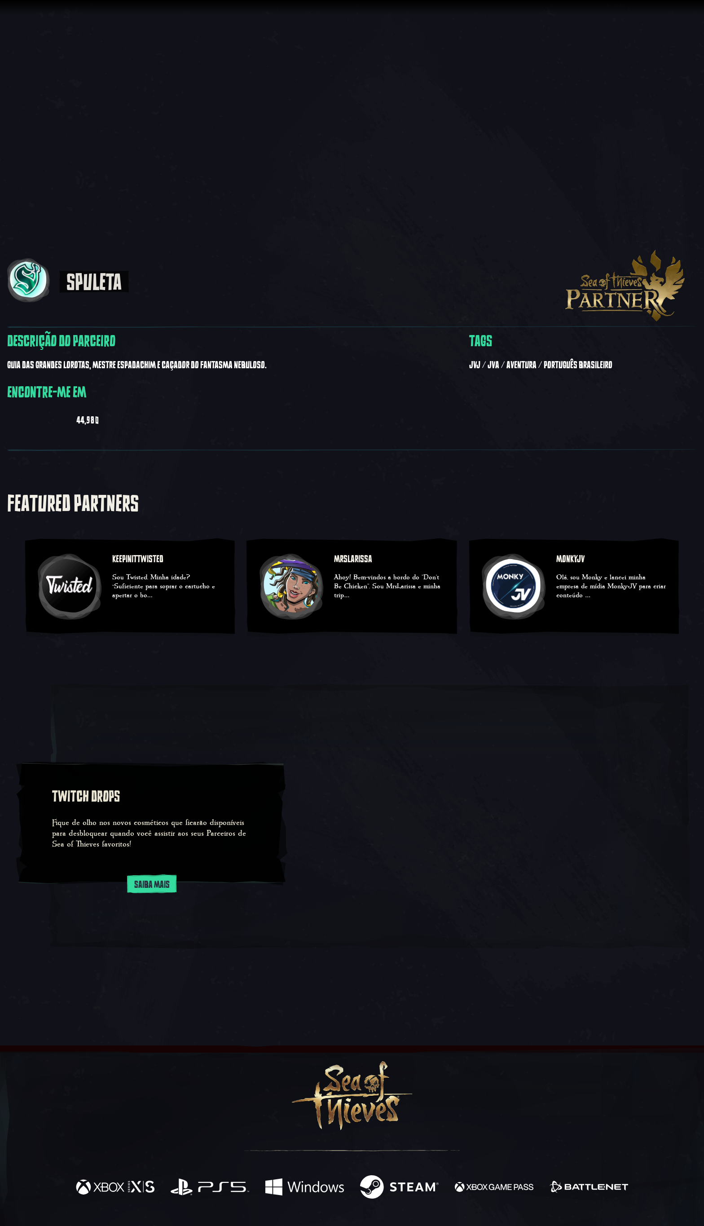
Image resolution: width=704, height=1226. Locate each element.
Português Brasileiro (578, 365)
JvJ (474, 365)
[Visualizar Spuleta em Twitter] (121, 419)
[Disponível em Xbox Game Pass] (494, 1188)
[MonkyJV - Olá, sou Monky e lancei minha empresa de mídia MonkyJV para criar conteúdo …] (574, 587)
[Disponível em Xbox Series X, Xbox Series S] (115, 1188)
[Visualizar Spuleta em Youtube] (21, 419)
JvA (493, 365)
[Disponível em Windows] (304, 1188)
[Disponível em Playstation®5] (210, 1188)
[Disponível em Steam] (399, 1188)
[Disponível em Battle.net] (589, 1188)
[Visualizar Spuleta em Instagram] (157, 419)
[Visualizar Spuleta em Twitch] (58, 419)
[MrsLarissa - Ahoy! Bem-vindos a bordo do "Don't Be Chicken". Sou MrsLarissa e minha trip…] (351, 587)
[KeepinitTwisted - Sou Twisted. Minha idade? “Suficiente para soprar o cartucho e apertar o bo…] (130, 587)
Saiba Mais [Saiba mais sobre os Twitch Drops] (152, 884)
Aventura (521, 365)
